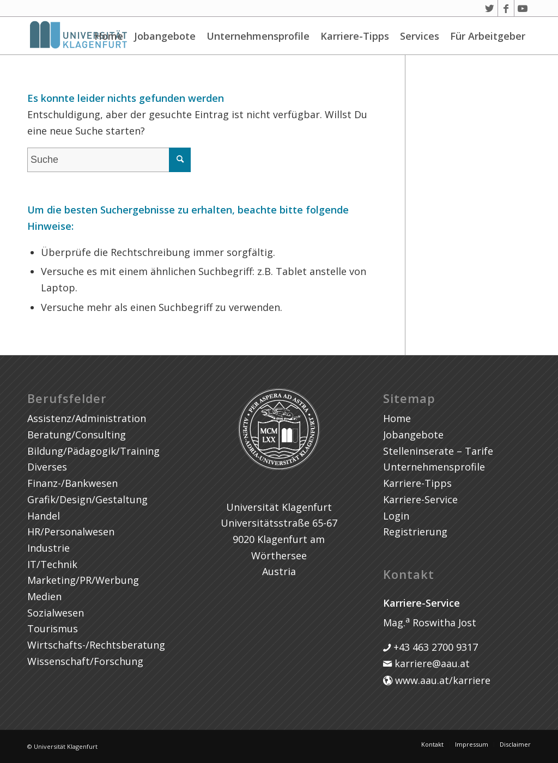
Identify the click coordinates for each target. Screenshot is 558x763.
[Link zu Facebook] (506, 8)
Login (396, 515)
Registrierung (415, 531)
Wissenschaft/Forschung (85, 661)
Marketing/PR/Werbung (83, 580)
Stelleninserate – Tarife (438, 450)
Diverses (47, 466)
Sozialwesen (55, 612)
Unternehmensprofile (258, 35)
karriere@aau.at (431, 663)
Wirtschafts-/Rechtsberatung (96, 644)
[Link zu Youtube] (522, 8)
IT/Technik (52, 564)
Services (419, 35)
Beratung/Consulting (76, 434)
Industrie (48, 547)
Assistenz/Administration (86, 418)
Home (108, 35)
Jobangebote (165, 35)
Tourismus (52, 628)
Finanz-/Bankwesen (72, 483)
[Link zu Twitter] (490, 8)
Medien (44, 596)
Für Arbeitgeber (487, 35)
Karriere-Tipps (354, 35)
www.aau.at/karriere (441, 680)
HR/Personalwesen (70, 531)
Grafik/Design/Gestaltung (87, 499)
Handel (43, 515)
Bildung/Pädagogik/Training (93, 450)
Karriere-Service (420, 499)
